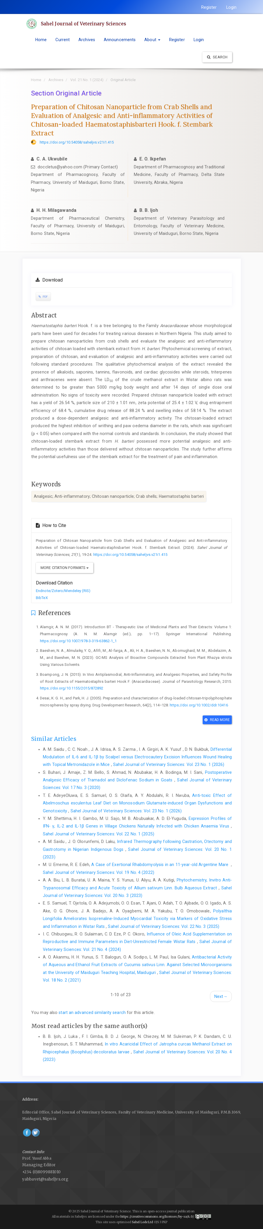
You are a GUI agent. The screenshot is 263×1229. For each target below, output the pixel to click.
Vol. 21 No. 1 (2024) (87, 80)
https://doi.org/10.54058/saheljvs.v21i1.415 (77, 142)
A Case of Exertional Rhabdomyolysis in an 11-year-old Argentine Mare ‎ (161, 864)
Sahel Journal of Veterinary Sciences (84, 24)
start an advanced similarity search (92, 1012)
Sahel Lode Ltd (142, 1222)
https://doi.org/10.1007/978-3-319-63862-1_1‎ (78, 641)
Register (209, 7)
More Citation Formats (65, 567)
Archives (86, 39)
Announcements (120, 39)
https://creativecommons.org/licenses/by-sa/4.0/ (157, 1217)
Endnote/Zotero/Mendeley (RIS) (63, 591)
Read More (217, 720)
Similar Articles (53, 738)
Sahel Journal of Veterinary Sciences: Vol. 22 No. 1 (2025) (98, 834)
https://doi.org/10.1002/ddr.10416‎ (199, 705)
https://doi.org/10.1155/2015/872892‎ (72, 688)
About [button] (152, 39)
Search (217, 57)
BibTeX (42, 598)
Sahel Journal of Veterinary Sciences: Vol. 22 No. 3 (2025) (163, 926)
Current (62, 39)
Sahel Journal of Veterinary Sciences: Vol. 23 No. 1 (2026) (169, 764)
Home (41, 39)
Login (231, 7)
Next (220, 996)
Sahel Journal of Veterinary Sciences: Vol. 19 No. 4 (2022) (98, 872)
